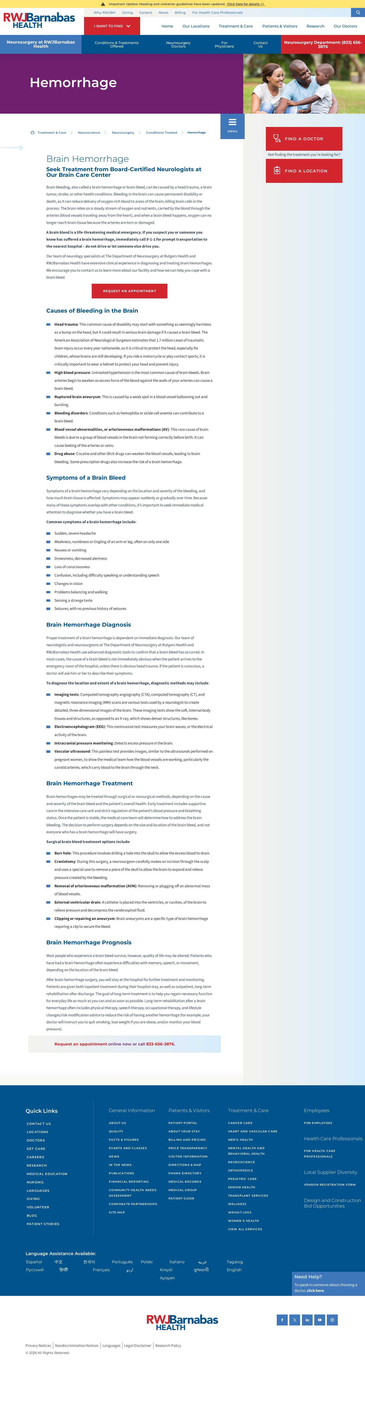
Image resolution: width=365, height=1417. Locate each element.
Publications (121, 1173)
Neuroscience (89, 132)
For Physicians (224, 44)
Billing (180, 13)
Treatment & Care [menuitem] (236, 26)
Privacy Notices (38, 1346)
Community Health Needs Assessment (133, 1192)
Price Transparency (188, 1148)
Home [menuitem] (167, 26)
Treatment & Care (52, 132)
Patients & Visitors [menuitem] (279, 26)
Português (122, 1261)
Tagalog (235, 1261)
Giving (127, 13)
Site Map (117, 1212)
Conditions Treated (161, 132)
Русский (35, 1269)
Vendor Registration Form (330, 1184)
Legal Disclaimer (137, 1346)
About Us (117, 1123)
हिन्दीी (64, 1269)
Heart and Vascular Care (253, 1131)
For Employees (318, 1123)
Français (101, 1269)
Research (37, 1165)
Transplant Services (248, 1195)
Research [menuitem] (315, 26)
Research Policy (168, 1346)
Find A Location (300, 170)
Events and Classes (128, 1148)
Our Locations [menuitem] (196, 26)
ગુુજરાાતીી (201, 1269)
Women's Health (243, 1220)
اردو (129, 1269)
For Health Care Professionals (217, 13)
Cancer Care (240, 1123)
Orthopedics (240, 1170)
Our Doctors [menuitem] (345, 26)
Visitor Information (188, 1156)
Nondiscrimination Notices (76, 1346)
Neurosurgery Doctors (178, 44)
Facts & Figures (124, 1139)
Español (34, 1261)
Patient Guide (182, 1198)
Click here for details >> (245, 4)
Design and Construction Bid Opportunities (332, 1203)
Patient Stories (43, 1224)
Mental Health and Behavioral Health (246, 1150)
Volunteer (38, 1207)
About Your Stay (184, 1131)
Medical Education (47, 1174)
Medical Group (183, 1190)
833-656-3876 (160, 1043)
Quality (116, 1131)
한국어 (89, 1261)
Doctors (36, 1140)
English (234, 1269)
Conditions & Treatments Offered (117, 44)
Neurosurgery (123, 132)
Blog (32, 1215)
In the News (120, 1165)
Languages (38, 1190)
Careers (145, 13)
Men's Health (240, 1139)
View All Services (245, 1229)
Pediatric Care (242, 1179)
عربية (202, 1261)
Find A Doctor (298, 138)
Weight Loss (240, 1212)
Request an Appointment (129, 291)
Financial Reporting (129, 1181)
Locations (37, 1132)
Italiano (177, 1261)
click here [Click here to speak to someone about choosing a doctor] (315, 1291)
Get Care (36, 1149)
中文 (59, 1261)
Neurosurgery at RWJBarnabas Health (41, 44)
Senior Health (242, 1187)
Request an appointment (80, 1043)
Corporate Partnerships (133, 1204)
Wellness (237, 1204)
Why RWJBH (104, 13)
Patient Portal (183, 1123)
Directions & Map (185, 1165)
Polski (147, 1261)
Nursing (35, 1182)
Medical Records (185, 1181)
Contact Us (260, 44)
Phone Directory (185, 1173)
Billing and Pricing (187, 1139)
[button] (358, 12)
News (163, 13)
